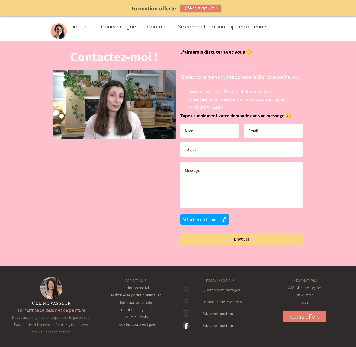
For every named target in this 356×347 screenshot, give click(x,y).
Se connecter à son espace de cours (222, 26)
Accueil (81, 26)
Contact (157, 26)
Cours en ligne (118, 26)
